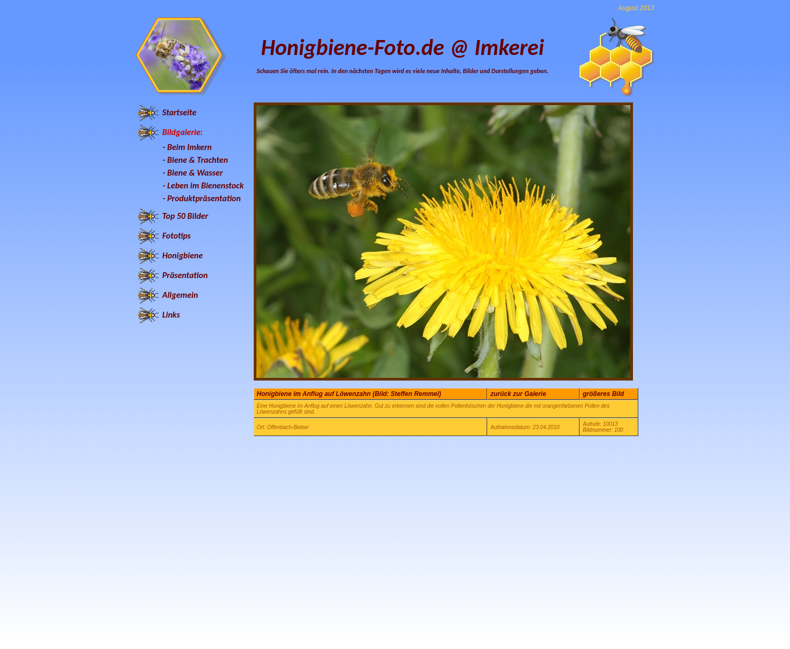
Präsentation (185, 275)
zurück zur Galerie (518, 394)
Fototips (176, 236)
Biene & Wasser (195, 173)
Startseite (179, 112)
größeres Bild (603, 394)
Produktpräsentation (204, 198)
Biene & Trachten (197, 160)
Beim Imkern (189, 147)
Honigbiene (182, 255)
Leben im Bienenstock (205, 185)
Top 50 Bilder (185, 216)
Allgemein (180, 295)
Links (171, 315)
